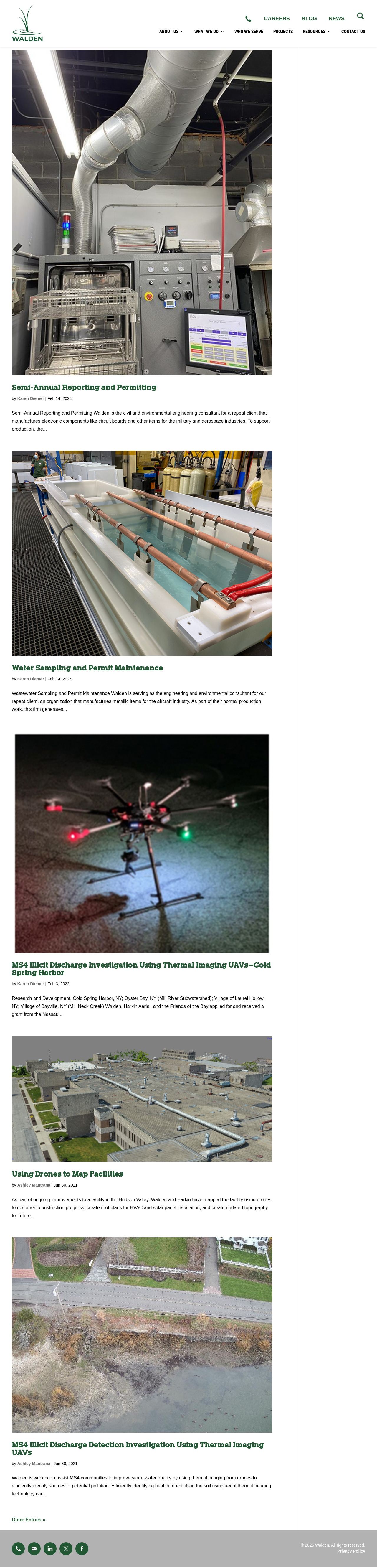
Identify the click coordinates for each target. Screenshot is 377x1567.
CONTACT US (353, 34)
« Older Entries (28, 1519)
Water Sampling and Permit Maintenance (87, 668)
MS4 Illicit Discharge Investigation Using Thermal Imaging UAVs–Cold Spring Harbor (141, 969)
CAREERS (277, 18)
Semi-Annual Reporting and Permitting (84, 388)
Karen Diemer (30, 398)
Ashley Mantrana (33, 1185)
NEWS (337, 18)
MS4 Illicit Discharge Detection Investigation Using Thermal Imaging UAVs (138, 1449)
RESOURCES (314, 34)
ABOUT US (168, 34)
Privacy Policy (351, 1551)
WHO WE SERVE (248, 34)
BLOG (309, 18)
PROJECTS (283, 34)
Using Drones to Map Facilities (67, 1174)
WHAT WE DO (206, 34)
